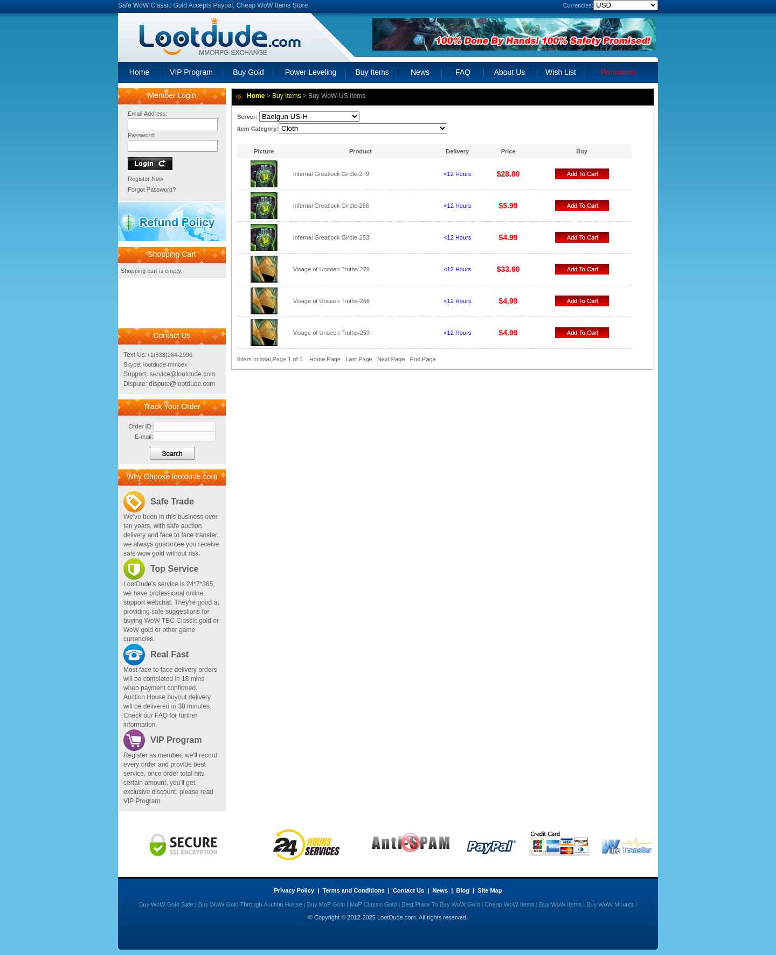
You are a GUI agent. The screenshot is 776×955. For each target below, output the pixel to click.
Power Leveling (311, 72)
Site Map (489, 890)
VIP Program (191, 72)
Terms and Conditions (353, 890)
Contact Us (408, 890)
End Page (422, 359)
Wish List (560, 72)
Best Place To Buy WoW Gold (440, 904)
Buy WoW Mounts (610, 904)
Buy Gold (248, 72)
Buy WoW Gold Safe (166, 904)
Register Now (145, 178)
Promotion (618, 72)
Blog (462, 890)
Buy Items (372, 72)
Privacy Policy (294, 890)
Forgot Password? (152, 189)
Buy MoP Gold (326, 904)
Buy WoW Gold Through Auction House (250, 904)
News (420, 72)
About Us (509, 72)
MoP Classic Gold (373, 904)
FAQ (462, 72)
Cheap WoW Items (509, 904)
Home (139, 72)
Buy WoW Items (560, 904)
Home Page (325, 359)
